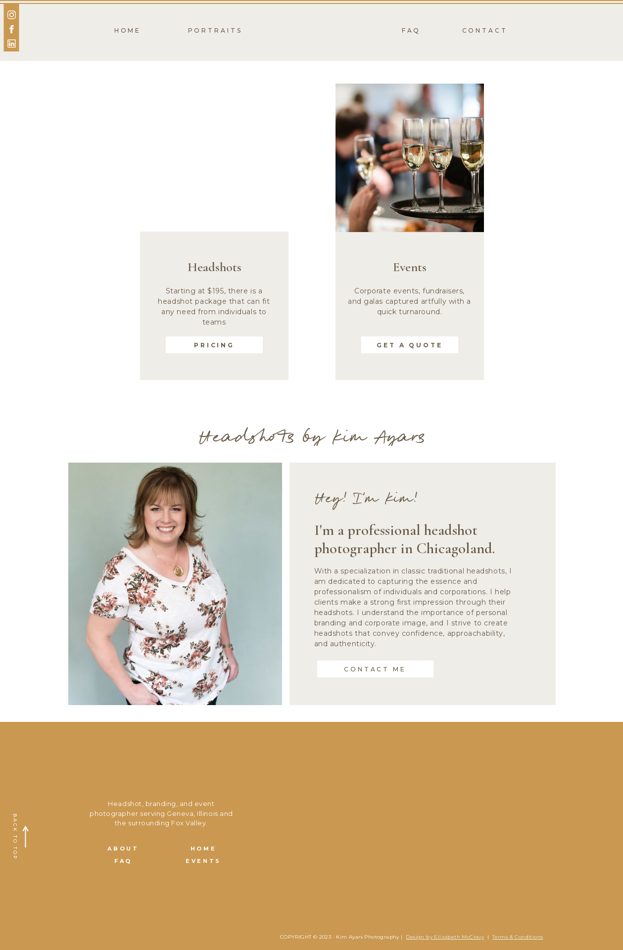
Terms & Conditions (517, 937)
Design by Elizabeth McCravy (445, 937)
